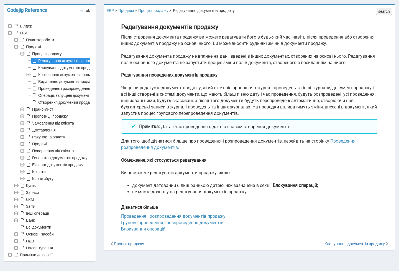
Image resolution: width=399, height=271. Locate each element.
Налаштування (36, 248)
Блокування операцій (143, 229)
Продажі (30, 47)
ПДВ (26, 241)
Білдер (22, 26)
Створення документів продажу (63, 102)
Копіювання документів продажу (64, 75)
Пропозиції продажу (46, 116)
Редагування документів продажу (65, 61)
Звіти (27, 206)
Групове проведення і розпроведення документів (172, 222)
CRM (26, 199)
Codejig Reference (27, 10)
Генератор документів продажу (56, 158)
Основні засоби (36, 234)
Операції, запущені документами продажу (72, 95)
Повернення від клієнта (49, 151)
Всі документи (35, 227)
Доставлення (40, 130)
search (384, 11)
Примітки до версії (33, 255)
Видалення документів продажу (63, 81)
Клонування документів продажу (64, 68)
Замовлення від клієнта (49, 123)
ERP (20, 33)
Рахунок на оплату (45, 137)
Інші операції (34, 213)
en (82, 10)
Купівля (29, 186)
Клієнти (35, 172)
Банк (27, 220)
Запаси (29, 192)
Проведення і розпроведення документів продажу (79, 88)
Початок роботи (36, 40)
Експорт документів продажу (54, 165)
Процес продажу (43, 54)
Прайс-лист (39, 109)
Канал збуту (39, 179)
